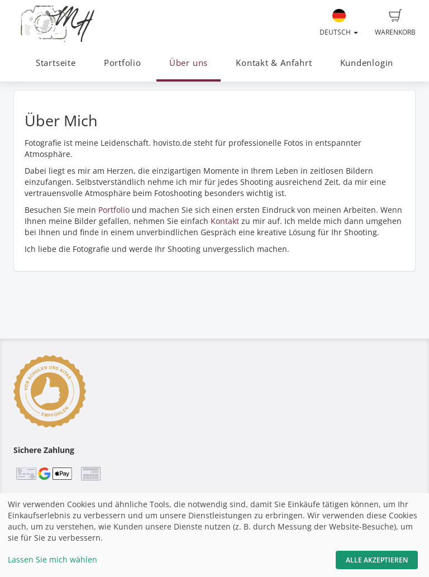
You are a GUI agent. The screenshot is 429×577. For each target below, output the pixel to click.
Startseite (56, 63)
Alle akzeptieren (377, 560)
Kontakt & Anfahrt (274, 63)
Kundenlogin (366, 63)
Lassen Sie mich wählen (52, 559)
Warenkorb (395, 23)
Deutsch (339, 23)
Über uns (188, 63)
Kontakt (225, 221)
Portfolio (122, 63)
